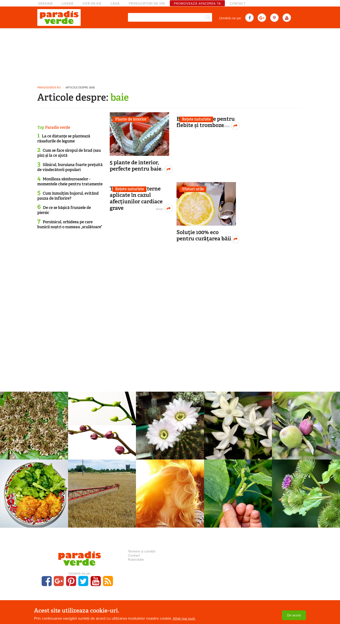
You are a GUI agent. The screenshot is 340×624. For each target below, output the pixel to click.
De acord (294, 615)
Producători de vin (147, 3)
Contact (237, 3)
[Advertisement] (170, 55)
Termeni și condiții (141, 551)
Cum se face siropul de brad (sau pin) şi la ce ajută (69, 153)
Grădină (45, 3)
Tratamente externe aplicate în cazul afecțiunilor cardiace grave (136, 198)
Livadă (68, 3)
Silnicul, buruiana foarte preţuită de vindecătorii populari (70, 167)
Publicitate (136, 559)
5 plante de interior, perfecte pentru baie (135, 166)
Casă (115, 3)
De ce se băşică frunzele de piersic (64, 210)
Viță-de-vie (92, 3)
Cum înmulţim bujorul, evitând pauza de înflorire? (68, 196)
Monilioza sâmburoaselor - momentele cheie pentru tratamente (70, 181)
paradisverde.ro (49, 87)
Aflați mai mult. (184, 618)
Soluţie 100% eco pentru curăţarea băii (204, 235)
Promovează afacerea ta (197, 3)
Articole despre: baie (80, 87)
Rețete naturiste (196, 119)
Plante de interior (131, 119)
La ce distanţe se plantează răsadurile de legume (63, 139)
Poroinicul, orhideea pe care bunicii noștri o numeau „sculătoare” (69, 224)
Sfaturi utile (193, 189)
